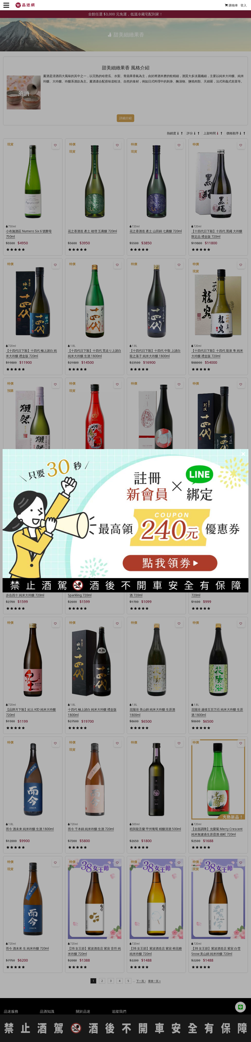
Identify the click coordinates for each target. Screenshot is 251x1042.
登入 (241, 5)
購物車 (229, 5)
